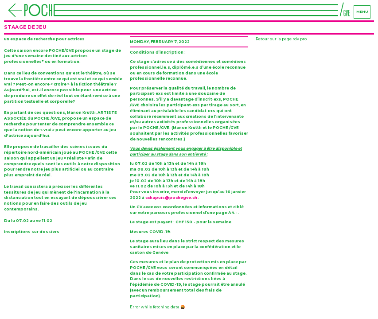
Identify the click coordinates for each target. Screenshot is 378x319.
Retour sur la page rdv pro (281, 39)
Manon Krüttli (81, 112)
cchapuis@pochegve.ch (171, 197)
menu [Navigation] (362, 12)
